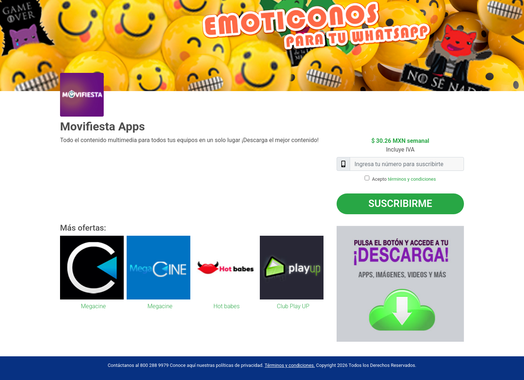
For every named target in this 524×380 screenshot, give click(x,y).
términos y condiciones (412, 179)
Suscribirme (400, 203)
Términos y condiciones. (290, 365)
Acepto (404, 179)
